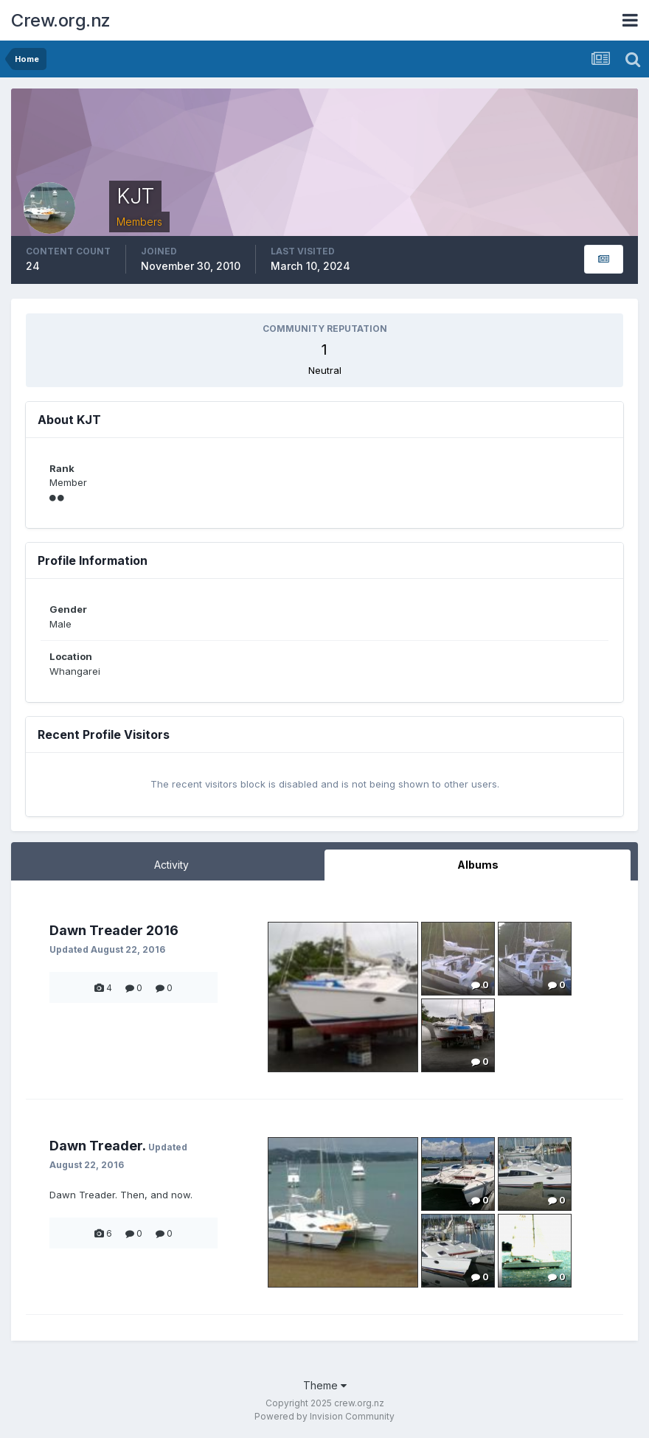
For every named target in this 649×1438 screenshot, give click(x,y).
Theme (325, 1385)
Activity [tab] (171, 864)
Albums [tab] (478, 864)
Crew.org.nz (61, 20)
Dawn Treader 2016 (113, 930)
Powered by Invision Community (324, 1416)
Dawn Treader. (97, 1145)
